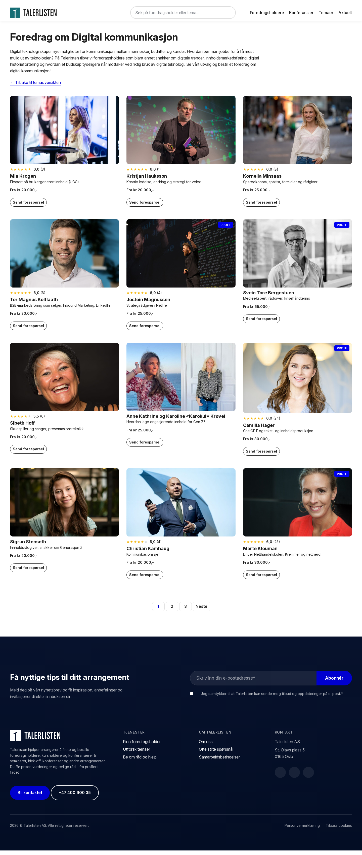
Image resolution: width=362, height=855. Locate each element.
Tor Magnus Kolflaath (34, 304)
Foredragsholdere (267, 12)
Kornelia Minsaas (262, 180)
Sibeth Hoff (22, 427)
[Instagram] (308, 776)
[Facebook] (280, 776)
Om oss (206, 746)
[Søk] (227, 12)
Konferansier (301, 12)
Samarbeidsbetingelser (219, 761)
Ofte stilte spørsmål (216, 753)
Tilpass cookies (339, 830)
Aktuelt (345, 12)
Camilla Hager (259, 429)
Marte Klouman (260, 553)
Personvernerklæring (302, 830)
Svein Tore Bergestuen (268, 297)
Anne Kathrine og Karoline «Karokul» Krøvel (175, 420)
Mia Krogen (23, 180)
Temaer (326, 12)
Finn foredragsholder (142, 746)
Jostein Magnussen (148, 304)
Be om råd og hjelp (140, 761)
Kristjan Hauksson (146, 180)
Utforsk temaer (136, 753)
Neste (201, 610)
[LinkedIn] (294, 776)
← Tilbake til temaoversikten (35, 86)
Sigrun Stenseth (28, 546)
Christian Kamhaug (147, 553)
